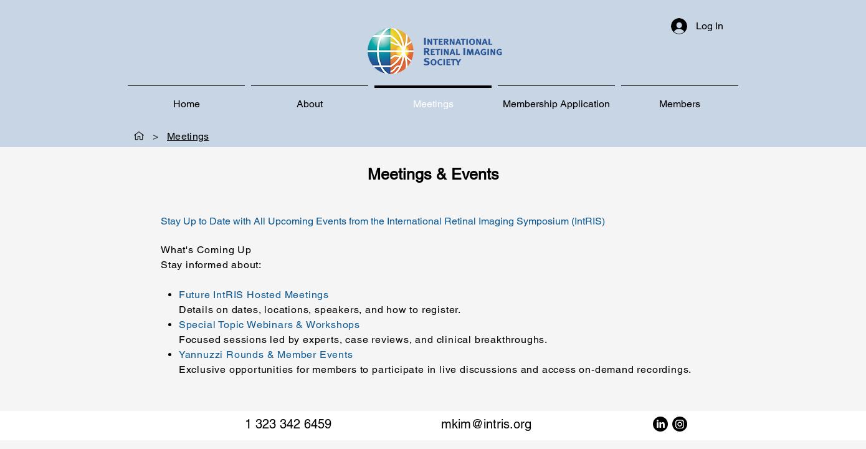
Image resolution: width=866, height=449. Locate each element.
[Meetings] (188, 136)
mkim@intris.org (486, 424)
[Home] (139, 136)
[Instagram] (679, 424)
